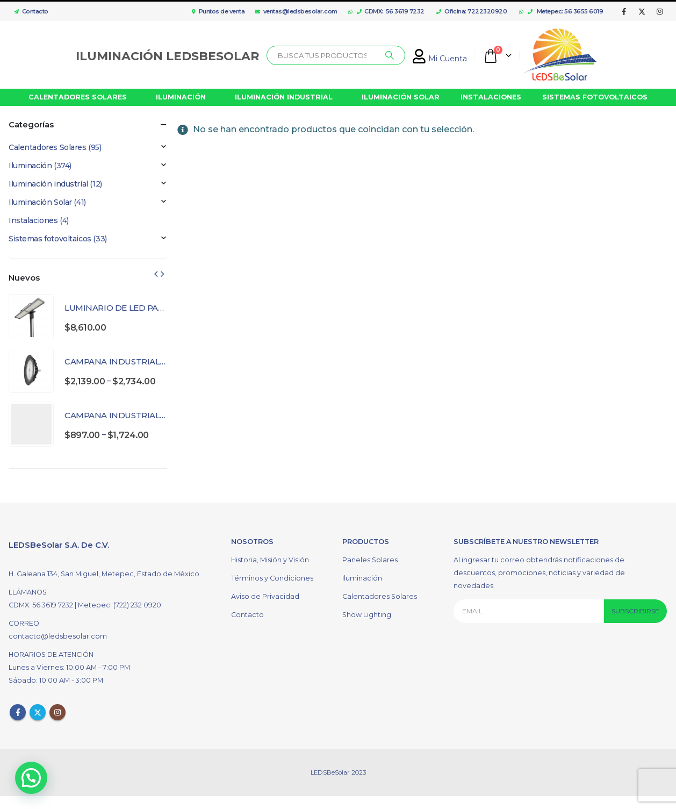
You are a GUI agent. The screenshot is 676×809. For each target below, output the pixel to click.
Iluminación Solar (40, 202)
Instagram (57, 712)
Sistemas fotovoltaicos (50, 239)
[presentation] (156, 274)
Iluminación (30, 165)
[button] (27, 779)
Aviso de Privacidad (265, 596)
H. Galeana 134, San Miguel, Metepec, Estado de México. (105, 574)
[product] (31, 316)
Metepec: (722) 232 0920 (119, 605)
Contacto (28, 11)
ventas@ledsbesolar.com (296, 11)
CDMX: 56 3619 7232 (391, 11)
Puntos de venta (218, 11)
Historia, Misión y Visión (270, 560)
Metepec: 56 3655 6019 (565, 11)
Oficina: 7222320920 (471, 11)
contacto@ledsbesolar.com (58, 636)
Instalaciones (33, 220)
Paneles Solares (370, 560)
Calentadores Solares (48, 147)
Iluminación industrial (48, 184)
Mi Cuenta (440, 58)
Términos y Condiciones (272, 578)
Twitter (38, 712)
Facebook (18, 712)
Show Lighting (366, 615)
